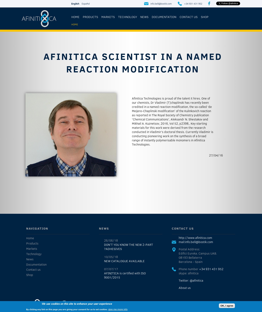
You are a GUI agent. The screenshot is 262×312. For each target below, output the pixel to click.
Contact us (189, 17)
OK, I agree (227, 305)
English (75, 3)
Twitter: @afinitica (191, 280)
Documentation (164, 17)
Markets (108, 17)
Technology (127, 17)
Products (90, 17)
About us (185, 288)
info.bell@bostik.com (161, 3)
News (144, 17)
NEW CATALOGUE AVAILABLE (124, 261)
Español (86, 3)
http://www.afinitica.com (195, 238)
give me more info (118, 309)
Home (75, 17)
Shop (205, 17)
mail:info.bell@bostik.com (196, 242)
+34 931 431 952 (193, 3)
